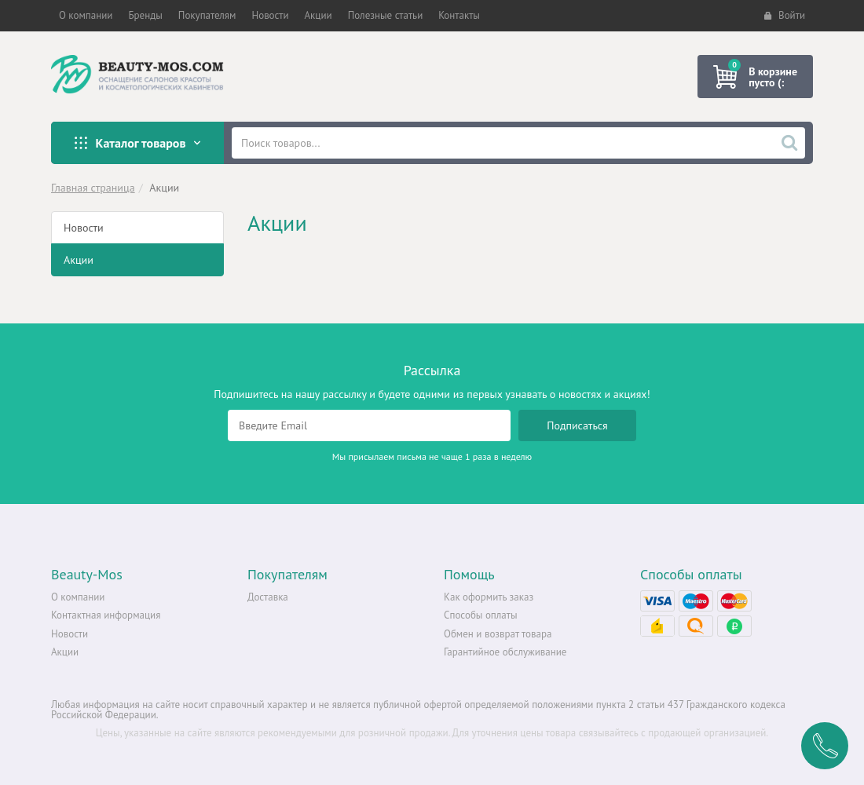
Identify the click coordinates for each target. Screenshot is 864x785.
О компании (77, 597)
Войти (784, 15)
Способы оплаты (481, 615)
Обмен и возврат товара (497, 634)
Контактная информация (105, 615)
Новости (84, 228)
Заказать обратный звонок (824, 745)
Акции (78, 260)
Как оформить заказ (488, 597)
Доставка (267, 597)
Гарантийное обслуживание (505, 652)
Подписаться (577, 425)
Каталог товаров (137, 143)
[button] (85, 15)
